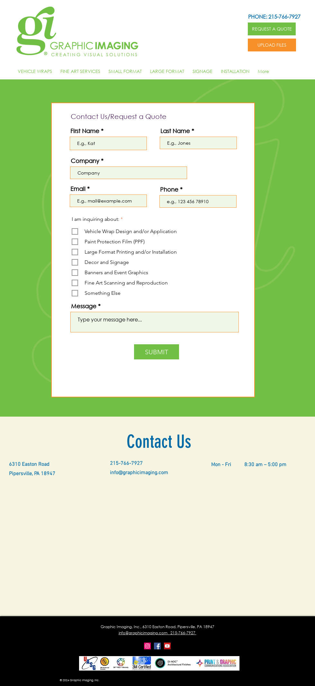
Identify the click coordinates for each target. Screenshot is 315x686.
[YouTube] (167, 646)
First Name (84, 131)
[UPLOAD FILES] (272, 45)
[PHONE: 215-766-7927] (281, 17)
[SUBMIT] (156, 351)
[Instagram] (147, 646)
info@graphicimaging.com (139, 473)
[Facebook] (157, 646)
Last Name (175, 131)
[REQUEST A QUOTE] (272, 29)
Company (85, 161)
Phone (169, 189)
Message (83, 306)
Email (78, 189)
